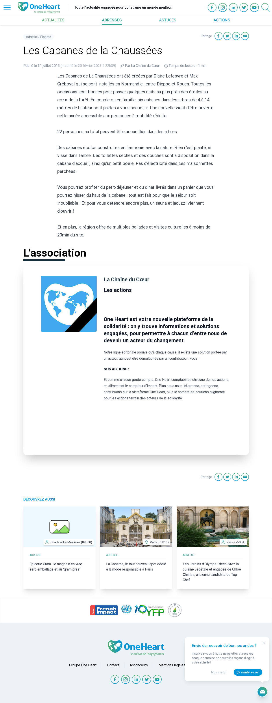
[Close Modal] (264, 643)
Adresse (32, 37)
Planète (45, 37)
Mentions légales (172, 665)
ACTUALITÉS (53, 20)
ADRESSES (112, 20)
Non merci (218, 672)
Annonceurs (139, 665)
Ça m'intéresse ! (248, 672)
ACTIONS (222, 20)
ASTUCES (167, 20)
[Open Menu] (7, 7)
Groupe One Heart (82, 665)
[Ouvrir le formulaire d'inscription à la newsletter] (262, 691)
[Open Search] (265, 7)
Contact (113, 665)
